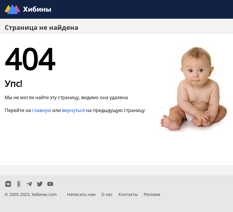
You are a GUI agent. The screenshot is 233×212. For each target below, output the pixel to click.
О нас (107, 194)
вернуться (73, 110)
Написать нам (81, 194)
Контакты (128, 194)
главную (41, 110)
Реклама (152, 194)
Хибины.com (44, 194)
